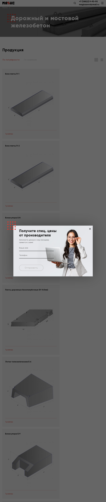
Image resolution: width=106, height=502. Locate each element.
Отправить (31, 267)
